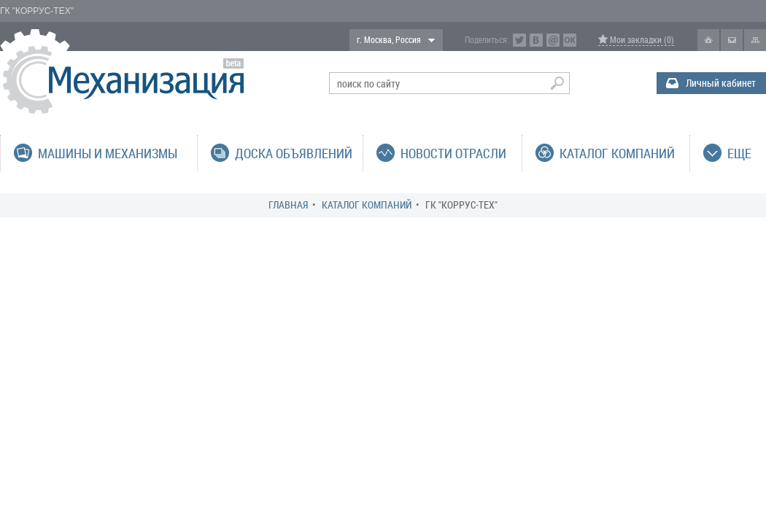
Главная (288, 204)
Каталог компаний (366, 204)
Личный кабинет (721, 83)
